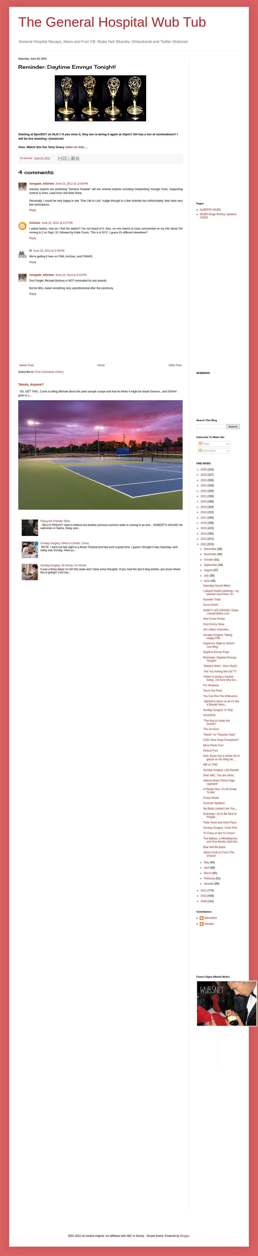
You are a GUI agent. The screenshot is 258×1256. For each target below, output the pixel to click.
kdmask (209, 923)
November (210, 554)
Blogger (185, 1236)
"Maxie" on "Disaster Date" (219, 734)
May (207, 862)
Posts (204, 443)
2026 (204, 469)
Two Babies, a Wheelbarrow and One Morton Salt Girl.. (220, 840)
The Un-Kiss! (211, 729)
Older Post (175, 365)
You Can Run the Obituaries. (220, 696)
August (208, 570)
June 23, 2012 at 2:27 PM (57, 223)
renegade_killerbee (41, 183)
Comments (207, 450)
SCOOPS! (209, 715)
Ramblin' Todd (211, 599)
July (207, 575)
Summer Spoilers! (214, 803)
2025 (204, 474)
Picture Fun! (210, 750)
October (209, 559)
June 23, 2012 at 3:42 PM (71, 275)
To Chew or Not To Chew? (219, 833)
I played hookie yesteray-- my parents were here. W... (221, 592)
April (207, 867)
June (207, 580)
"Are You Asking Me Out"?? (219, 671)
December (210, 549)
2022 (204, 491)
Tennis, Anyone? (31, 384)
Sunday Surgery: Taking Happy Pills (217, 636)
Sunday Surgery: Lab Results (221, 770)
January (209, 883)
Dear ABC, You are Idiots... (219, 775)
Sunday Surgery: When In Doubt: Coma (64, 543)
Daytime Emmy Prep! (216, 652)
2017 (204, 517)
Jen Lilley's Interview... (216, 629)
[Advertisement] (214, 125)
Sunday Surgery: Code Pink (220, 827)
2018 (204, 512)
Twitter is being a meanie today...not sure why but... (220, 678)
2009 (204, 901)
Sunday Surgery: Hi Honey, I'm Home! (63, 565)
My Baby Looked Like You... (220, 808)
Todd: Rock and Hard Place (220, 822)
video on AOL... (76, 147)
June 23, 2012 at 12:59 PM (71, 183)
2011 (204, 890)
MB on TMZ (210, 764)
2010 (204, 895)
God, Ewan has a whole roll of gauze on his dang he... (221, 757)
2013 (204, 539)
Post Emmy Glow (213, 624)
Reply (32, 210)
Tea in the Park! (212, 690)
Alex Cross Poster (214, 618)
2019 (204, 507)
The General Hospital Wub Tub (112, 22)
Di (30, 250)
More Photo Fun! (213, 745)
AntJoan (34, 223)
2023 (204, 485)
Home (101, 365)
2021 (204, 496)
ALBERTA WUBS (210, 209)
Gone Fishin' (211, 604)
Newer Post (26, 365)
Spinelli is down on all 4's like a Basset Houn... (221, 703)
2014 (204, 533)
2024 (204, 480)
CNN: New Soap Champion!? (221, 740)
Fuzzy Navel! (211, 797)
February (210, 878)
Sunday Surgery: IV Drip (218, 710)
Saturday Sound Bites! (216, 585)
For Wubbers (211, 685)
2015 (204, 528)
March (208, 873)
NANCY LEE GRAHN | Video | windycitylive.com (221, 612)
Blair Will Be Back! (214, 847)
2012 (204, 544)
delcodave (210, 917)
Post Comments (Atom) (49, 371)
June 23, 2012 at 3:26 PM (48, 250)
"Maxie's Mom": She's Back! (220, 666)
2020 (204, 501)
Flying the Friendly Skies (55, 521)
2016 (204, 523)
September (211, 565)
